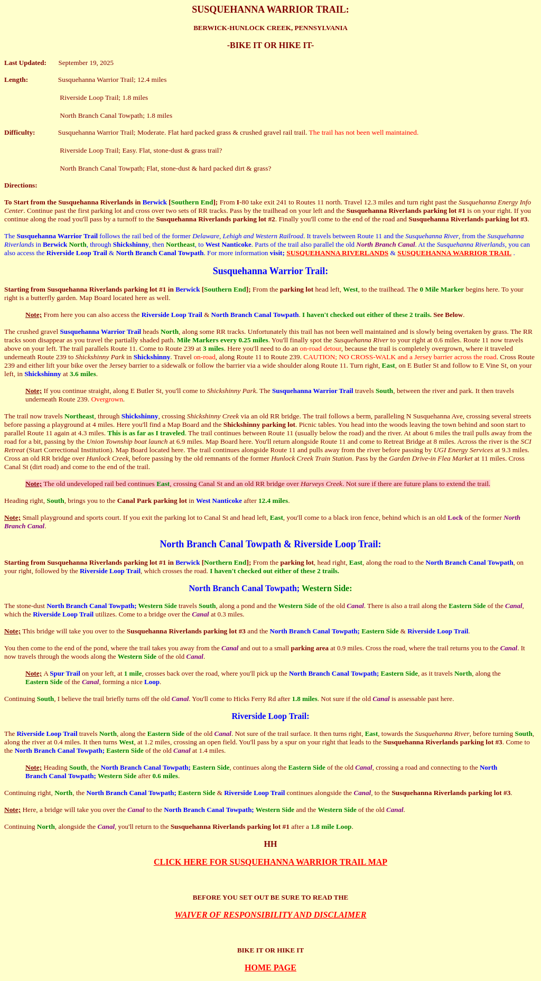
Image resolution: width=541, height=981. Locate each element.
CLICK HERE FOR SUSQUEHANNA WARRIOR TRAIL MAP (270, 861)
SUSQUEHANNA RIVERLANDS (337, 253)
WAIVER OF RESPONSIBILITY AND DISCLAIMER (271, 914)
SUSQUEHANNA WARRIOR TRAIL (454, 253)
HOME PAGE (270, 967)
